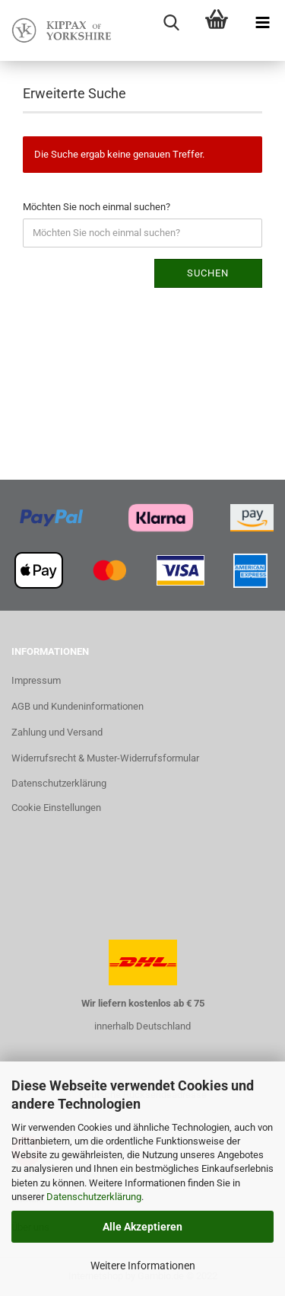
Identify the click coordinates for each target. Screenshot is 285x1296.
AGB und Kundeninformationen (77, 706)
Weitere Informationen (142, 1265)
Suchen (208, 273)
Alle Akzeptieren (142, 1227)
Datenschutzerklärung (93, 1196)
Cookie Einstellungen (56, 807)
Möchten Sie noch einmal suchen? (96, 206)
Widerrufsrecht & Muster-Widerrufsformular (105, 758)
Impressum (36, 680)
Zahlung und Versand (57, 732)
